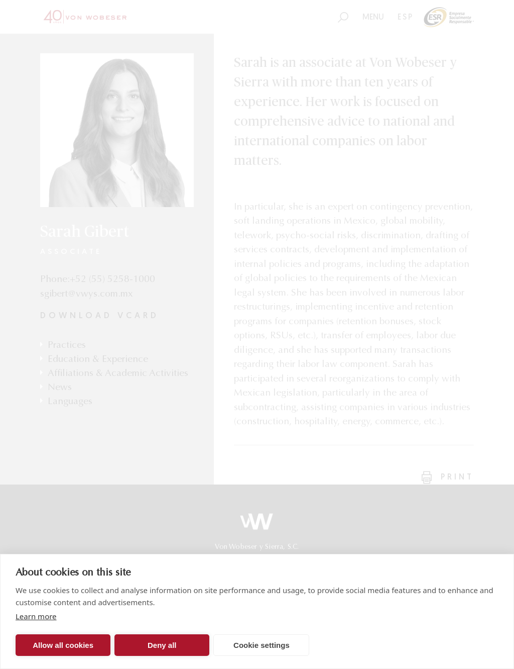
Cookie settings (261, 645)
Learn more (36, 616)
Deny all (162, 645)
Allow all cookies (63, 645)
